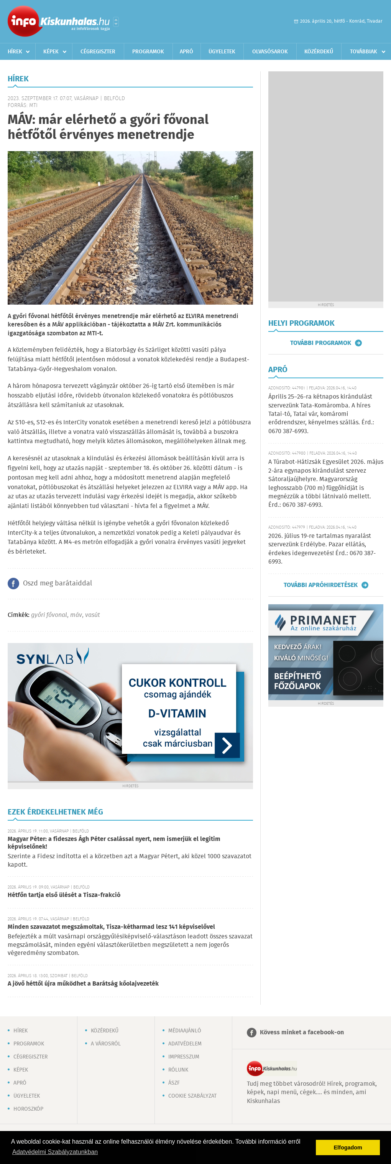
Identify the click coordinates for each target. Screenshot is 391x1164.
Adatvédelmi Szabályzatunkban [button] (55, 1152)
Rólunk (178, 1070)
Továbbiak (363, 52)
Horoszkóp (28, 1109)
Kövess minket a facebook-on (302, 1032)
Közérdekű (318, 52)
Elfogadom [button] (348, 1147)
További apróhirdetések (321, 585)
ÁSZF (174, 1083)
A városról (106, 1044)
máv (76, 615)
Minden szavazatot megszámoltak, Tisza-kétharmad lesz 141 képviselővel (111, 927)
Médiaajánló (184, 1031)
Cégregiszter (97, 52)
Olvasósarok (270, 52)
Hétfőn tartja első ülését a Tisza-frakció (64, 895)
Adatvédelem (185, 1044)
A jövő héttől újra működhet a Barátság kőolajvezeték (83, 984)
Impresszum (183, 1057)
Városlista (116, 22)
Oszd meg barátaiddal (57, 583)
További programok (320, 343)
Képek (51, 52)
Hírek (15, 52)
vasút (92, 615)
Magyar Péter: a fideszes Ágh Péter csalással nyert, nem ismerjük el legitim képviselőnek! (114, 843)
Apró (186, 52)
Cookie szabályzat (192, 1096)
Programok (148, 52)
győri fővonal (49, 615)
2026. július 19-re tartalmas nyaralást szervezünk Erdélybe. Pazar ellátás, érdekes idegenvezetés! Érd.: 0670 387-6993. (322, 549)
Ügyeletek (222, 52)
